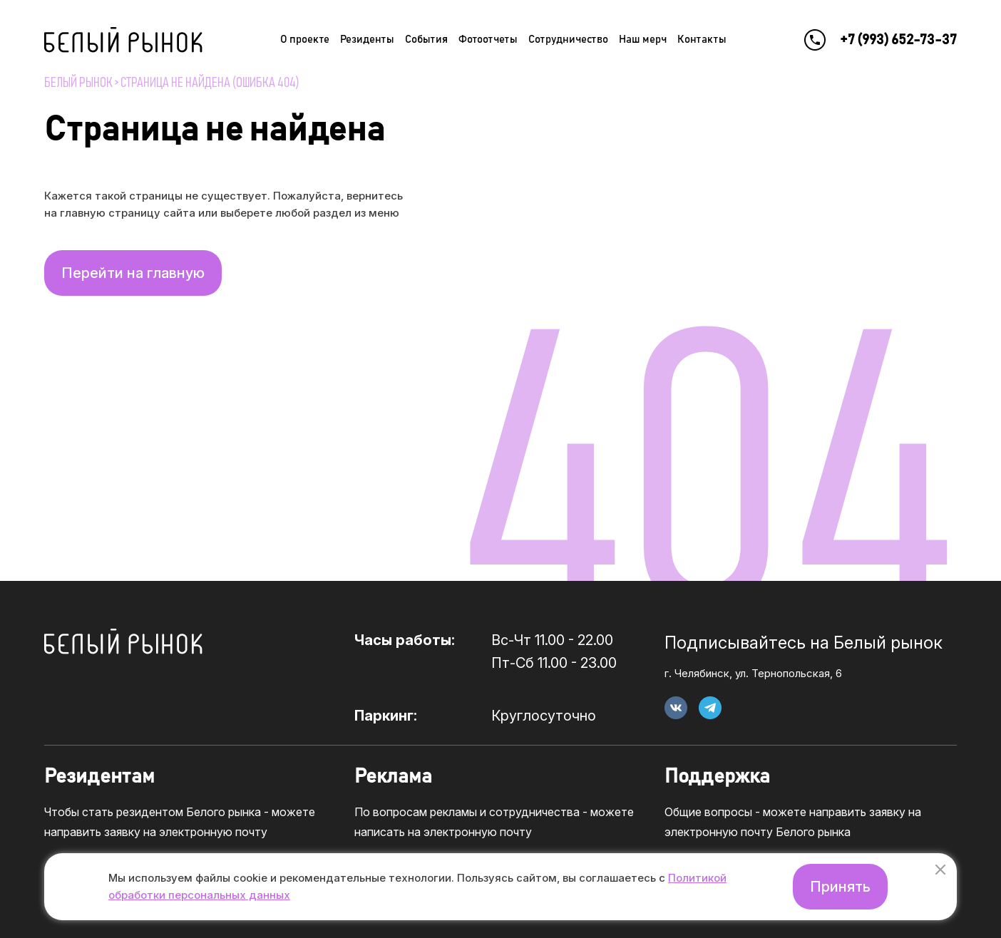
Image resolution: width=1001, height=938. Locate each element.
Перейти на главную (133, 273)
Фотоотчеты (488, 39)
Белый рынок (78, 83)
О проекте (304, 39)
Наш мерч (643, 39)
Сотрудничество (568, 39)
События (426, 39)
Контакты (702, 39)
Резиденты (367, 39)
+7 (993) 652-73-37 (898, 40)
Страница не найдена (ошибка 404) (209, 83)
